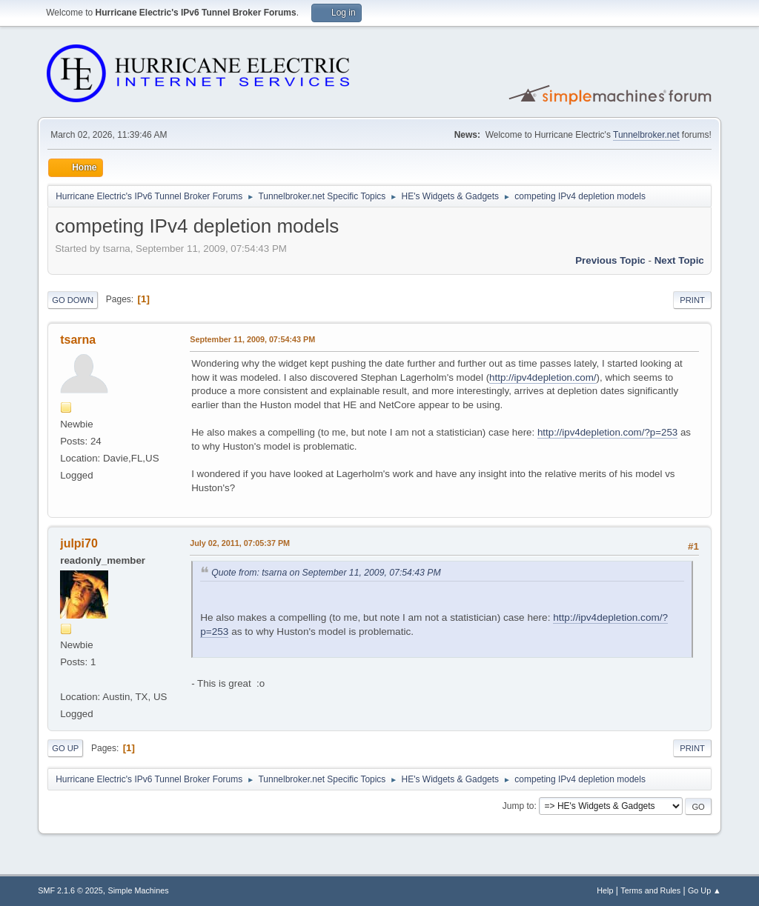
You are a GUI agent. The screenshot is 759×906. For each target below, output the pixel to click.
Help (605, 890)
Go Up (65, 748)
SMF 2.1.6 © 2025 (70, 890)
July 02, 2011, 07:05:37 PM (240, 543)
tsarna (78, 339)
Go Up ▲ (704, 890)
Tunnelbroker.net (646, 135)
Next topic (679, 260)
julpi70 (79, 543)
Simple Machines (138, 890)
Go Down (72, 300)
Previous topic (610, 260)
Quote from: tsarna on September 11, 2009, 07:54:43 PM (325, 572)
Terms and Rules (650, 890)
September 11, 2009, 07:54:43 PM (252, 339)
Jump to (518, 806)
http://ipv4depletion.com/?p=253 (607, 432)
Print (692, 300)
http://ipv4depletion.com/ (542, 377)
